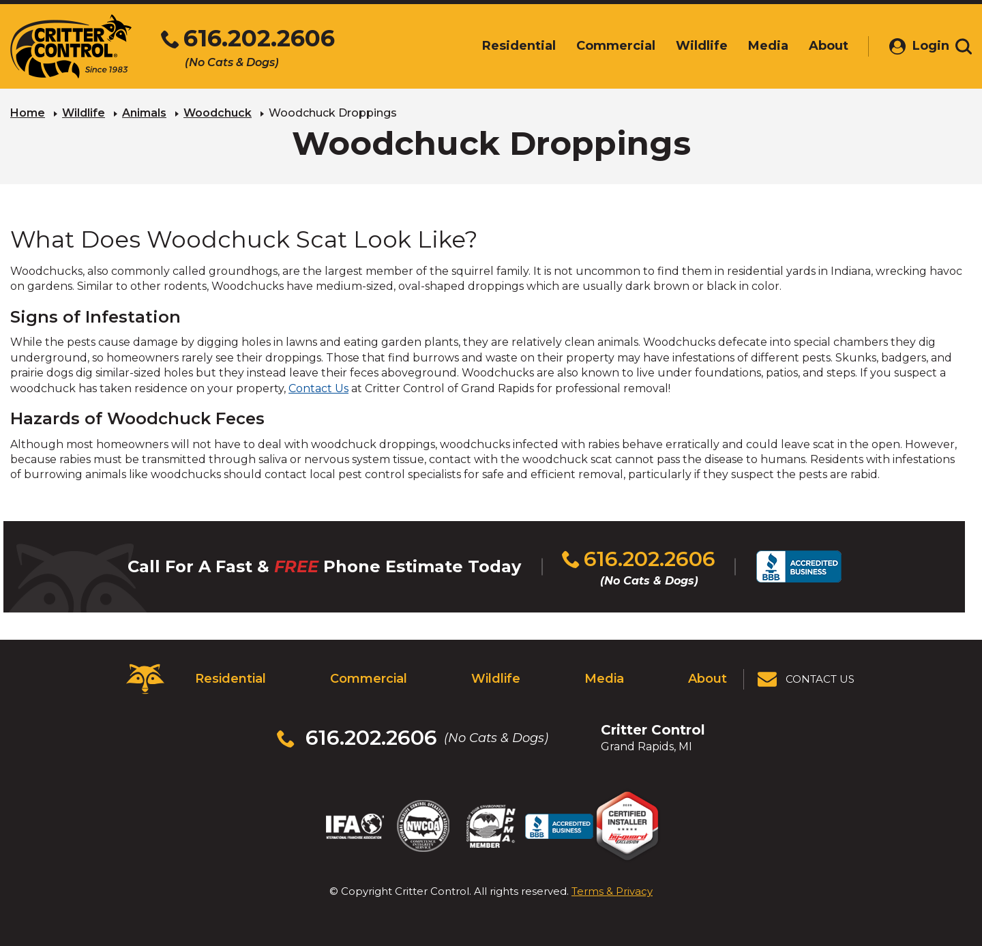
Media (604, 678)
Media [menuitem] (754, 45)
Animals (144, 112)
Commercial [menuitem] (601, 45)
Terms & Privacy (612, 891)
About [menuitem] (814, 45)
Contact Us (318, 388)
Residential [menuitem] (504, 45)
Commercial (368, 678)
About (707, 678)
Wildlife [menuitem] (687, 45)
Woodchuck (217, 112)
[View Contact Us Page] (807, 679)
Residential (230, 678)
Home (27, 112)
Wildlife (83, 112)
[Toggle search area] (963, 46)
